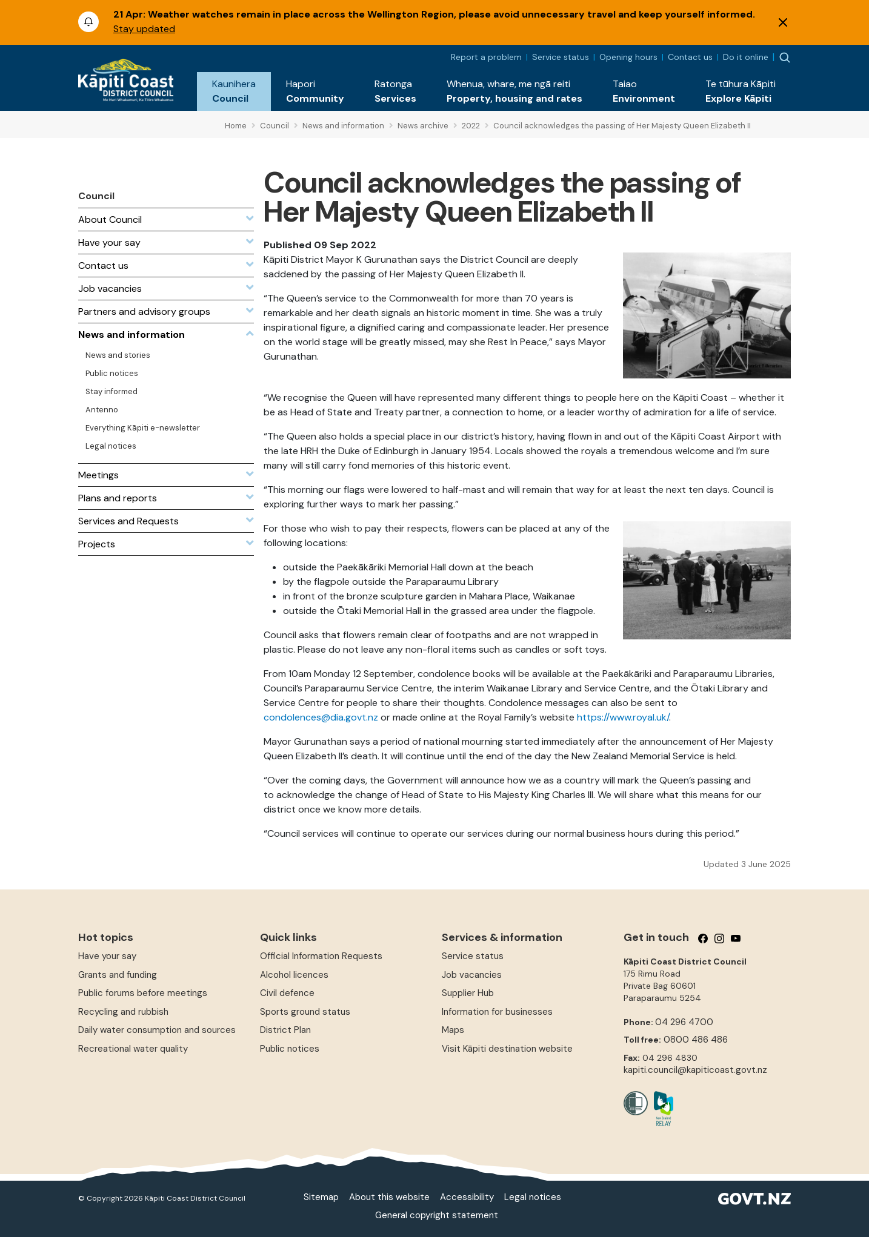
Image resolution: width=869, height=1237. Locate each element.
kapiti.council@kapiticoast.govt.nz (695, 1070)
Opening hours (628, 56)
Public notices (289, 1049)
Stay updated (144, 28)
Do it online (745, 56)
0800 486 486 (696, 1040)
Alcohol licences (294, 975)
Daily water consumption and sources (157, 1030)
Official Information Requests (321, 956)
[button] (234, 91)
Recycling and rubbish (123, 1012)
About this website (389, 1197)
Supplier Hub (468, 993)
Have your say (107, 956)
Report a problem (486, 56)
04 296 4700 (684, 1022)
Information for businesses (497, 1012)
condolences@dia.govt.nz (321, 717)
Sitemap (321, 1197)
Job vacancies (472, 975)
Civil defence (287, 993)
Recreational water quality (133, 1049)
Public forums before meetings (142, 993)
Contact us (690, 56)
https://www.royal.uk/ (623, 717)
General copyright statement (436, 1215)
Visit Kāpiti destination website (507, 1049)
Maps (453, 1030)
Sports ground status (305, 1012)
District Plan (285, 1030)
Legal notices (532, 1197)
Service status (560, 56)
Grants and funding (117, 975)
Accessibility (467, 1197)
